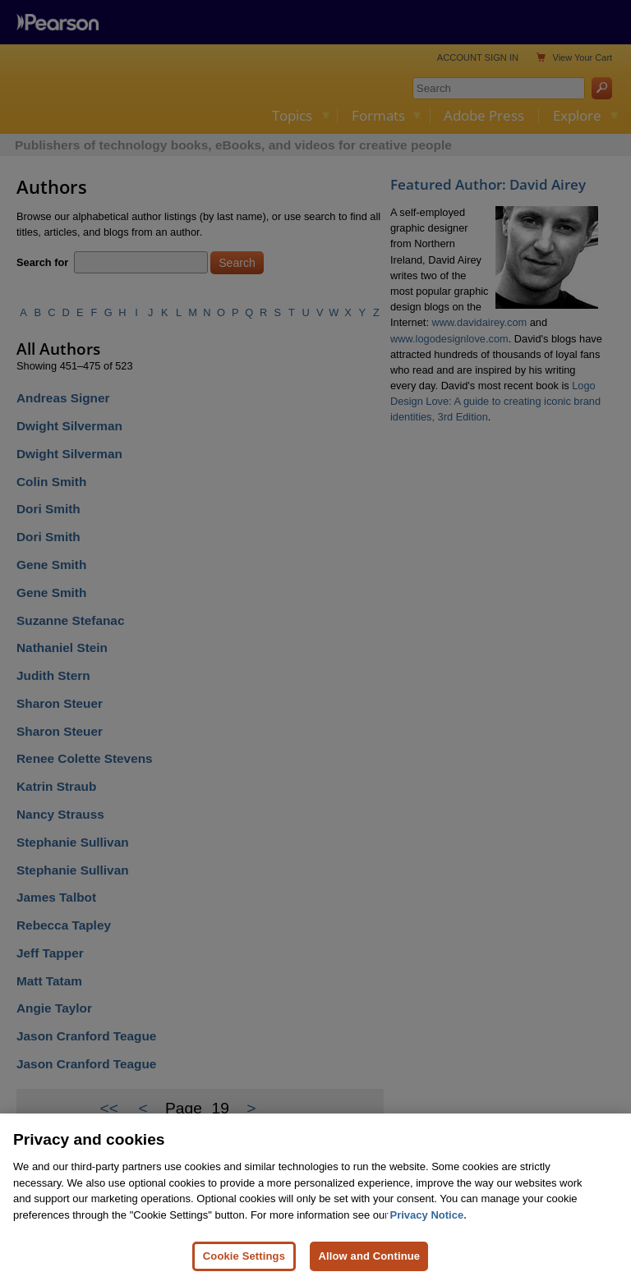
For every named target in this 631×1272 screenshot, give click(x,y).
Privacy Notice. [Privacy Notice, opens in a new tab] (428, 1232)
